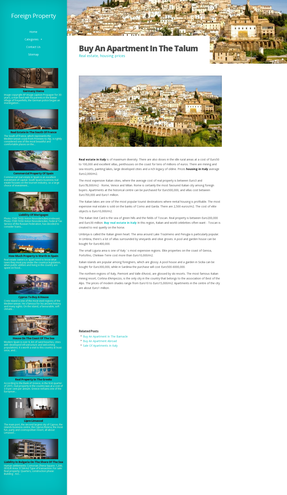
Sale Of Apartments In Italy (100, 345)
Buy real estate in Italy (120, 223)
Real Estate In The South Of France (33, 132)
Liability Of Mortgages (33, 215)
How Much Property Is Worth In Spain (33, 256)
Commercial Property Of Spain (33, 173)
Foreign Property (33, 16)
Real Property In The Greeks (33, 379)
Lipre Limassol (33, 421)
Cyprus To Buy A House (33, 297)
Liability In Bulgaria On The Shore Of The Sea (33, 462)
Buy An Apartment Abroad (100, 341)
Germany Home (33, 91)
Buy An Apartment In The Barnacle (105, 336)
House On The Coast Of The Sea (33, 338)
